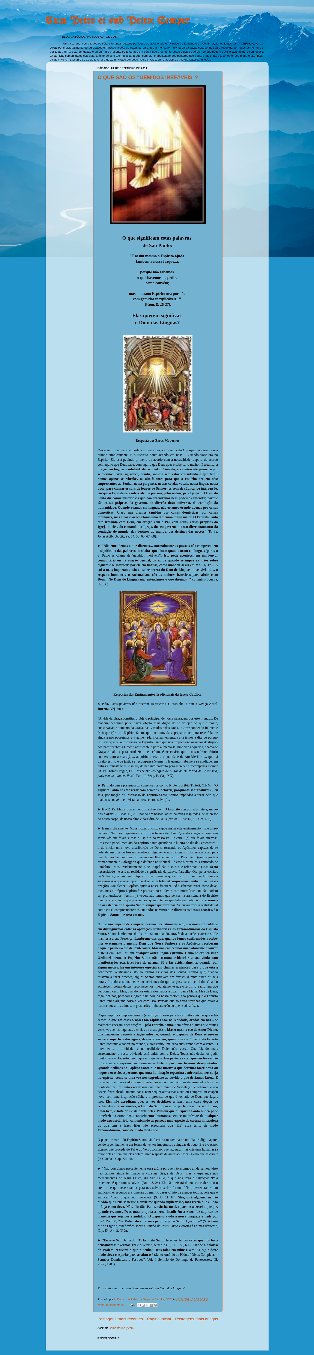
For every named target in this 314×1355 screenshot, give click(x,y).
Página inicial (159, 1319)
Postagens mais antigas (196, 1319)
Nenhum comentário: (111, 1304)
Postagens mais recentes (120, 1319)
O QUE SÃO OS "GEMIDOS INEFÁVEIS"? (148, 77)
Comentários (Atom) (122, 1328)
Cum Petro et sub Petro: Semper (118, 21)
